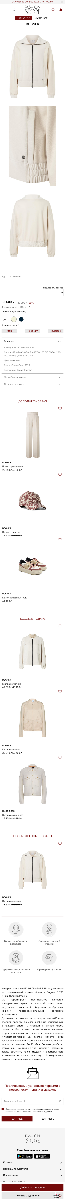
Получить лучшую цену (15, 311)
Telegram (32, 330)
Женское (24, 18)
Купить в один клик (28, 1195)
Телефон (56, 330)
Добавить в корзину (32, 1187)
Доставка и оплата (14, 384)
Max (9, 330)
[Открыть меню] (5, 10)
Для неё (17, 1118)
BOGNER (32, 24)
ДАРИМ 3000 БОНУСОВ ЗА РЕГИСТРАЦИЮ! (32, 2)
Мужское (41, 18)
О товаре (9, 341)
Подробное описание (15, 377)
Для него (48, 1118)
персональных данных (42, 1111)
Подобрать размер (53, 287)
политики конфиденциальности (39, 1109)
